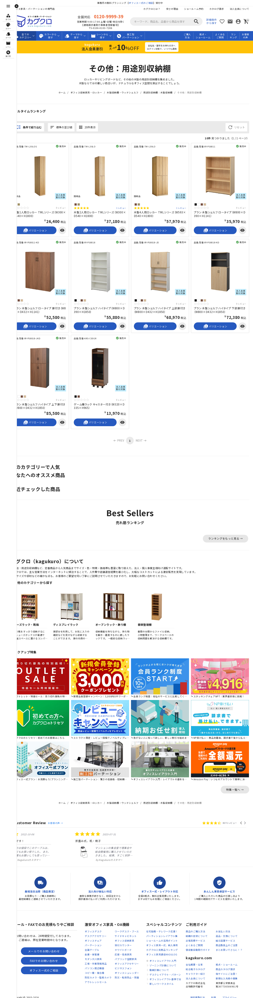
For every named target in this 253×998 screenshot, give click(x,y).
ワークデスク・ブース (127, 923)
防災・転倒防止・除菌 (127, 969)
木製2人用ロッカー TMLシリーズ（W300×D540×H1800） (104, 212)
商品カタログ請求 (225, 961)
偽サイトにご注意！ (227, 965)
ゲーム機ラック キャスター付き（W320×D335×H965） (104, 400)
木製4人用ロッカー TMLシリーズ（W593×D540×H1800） (162, 212)
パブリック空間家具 (126, 950)
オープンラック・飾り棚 (118, 620)
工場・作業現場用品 (96, 955)
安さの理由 (172, 8)
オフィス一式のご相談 (145, 2)
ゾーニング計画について (162, 956)
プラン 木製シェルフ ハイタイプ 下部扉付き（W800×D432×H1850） (220, 306)
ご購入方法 (187, 36)
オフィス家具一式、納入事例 (162, 936)
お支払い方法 (223, 923)
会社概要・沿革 (194, 956)
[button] (241, 814)
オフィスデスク (93, 923)
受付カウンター (123, 936)
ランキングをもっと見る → (225, 533)
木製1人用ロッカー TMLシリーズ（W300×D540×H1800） (46, 212)
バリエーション (42, 228)
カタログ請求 (216, 8)
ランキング (233, 36)
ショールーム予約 (194, 8)
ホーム (66, 92)
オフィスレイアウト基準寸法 (165, 970)
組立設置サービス (225, 932)
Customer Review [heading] (38, 814)
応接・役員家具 (123, 946)
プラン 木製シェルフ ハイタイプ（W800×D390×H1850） (104, 306)
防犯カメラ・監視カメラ (98, 969)
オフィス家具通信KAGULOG (161, 946)
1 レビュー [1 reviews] (125, 206)
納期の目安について (197, 927)
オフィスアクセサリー (127, 955)
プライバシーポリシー (229, 990)
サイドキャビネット (126, 927)
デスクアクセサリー (95, 927)
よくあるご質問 (220, 36)
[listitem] (50, 838)
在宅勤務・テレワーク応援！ (162, 923)
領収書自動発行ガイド (198, 941)
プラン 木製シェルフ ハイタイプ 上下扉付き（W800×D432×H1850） (46, 400)
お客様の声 (245, 36)
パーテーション (93, 936)
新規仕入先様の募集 (227, 970)
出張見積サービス (195, 932)
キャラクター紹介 (195, 965)
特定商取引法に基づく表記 (197, 990)
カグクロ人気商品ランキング (162, 941)
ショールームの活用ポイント (162, 932)
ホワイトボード (123, 941)
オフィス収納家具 (124, 932)
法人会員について (239, 8)
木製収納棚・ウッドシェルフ (127, 92)
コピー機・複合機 (94, 964)
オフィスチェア (93, 932)
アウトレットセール (96, 973)
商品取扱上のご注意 (227, 936)
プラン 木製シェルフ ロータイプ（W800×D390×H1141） (220, 212)
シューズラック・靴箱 (33, 620)
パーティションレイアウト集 (162, 927)
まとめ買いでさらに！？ (229, 941)
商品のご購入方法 (195, 923)
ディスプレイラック (73, 620)
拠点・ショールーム (203, 36)
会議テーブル (92, 941)
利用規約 (213, 990)
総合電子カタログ (195, 961)
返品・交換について (227, 927)
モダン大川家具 (93, 950)
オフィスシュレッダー (127, 964)
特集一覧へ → (235, 781)
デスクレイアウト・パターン (165, 966)
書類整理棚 (153, 620)
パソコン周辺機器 (94, 959)
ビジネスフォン (123, 959)
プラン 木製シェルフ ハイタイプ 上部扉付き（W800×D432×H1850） (162, 306)
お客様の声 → (63, 814)
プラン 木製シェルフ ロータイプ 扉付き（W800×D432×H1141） (45, 306)
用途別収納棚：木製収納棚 (162, 92)
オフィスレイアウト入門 (162, 952)
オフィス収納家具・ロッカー (90, 92)
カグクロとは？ (151, 8)
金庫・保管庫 (92, 946)
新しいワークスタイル (161, 975)
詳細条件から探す (211, 21)
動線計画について (159, 961)
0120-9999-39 (112, 16)
